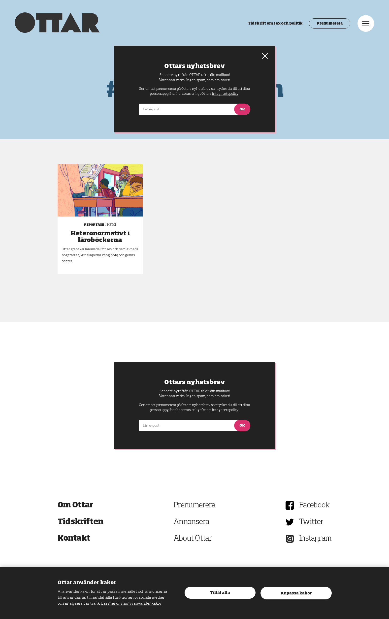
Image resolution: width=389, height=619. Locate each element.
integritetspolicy (225, 410)
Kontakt (74, 538)
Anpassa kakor (296, 593)
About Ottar (193, 538)
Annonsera (191, 522)
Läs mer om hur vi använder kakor (131, 604)
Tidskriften (81, 522)
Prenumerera (329, 23)
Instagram (315, 538)
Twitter (311, 522)
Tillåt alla (220, 593)
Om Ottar (75, 505)
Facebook (314, 505)
